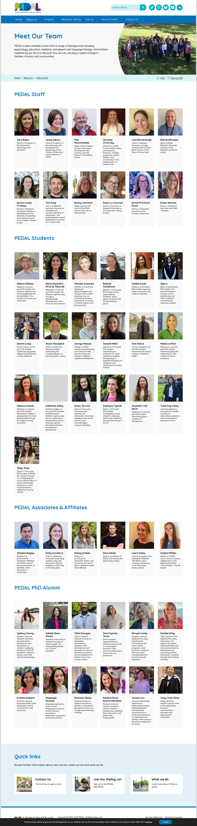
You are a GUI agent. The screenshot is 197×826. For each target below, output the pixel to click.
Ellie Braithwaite (169, 139)
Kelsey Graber (82, 553)
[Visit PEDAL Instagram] (159, 7)
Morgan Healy (139, 633)
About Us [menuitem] (31, 19)
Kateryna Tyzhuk (112, 405)
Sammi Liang (24, 343)
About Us (28, 78)
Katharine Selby (54, 405)
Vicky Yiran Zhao (169, 697)
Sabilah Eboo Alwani (53, 635)
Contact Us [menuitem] (132, 19)
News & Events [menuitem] (109, 19)
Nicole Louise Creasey (24, 204)
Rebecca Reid (168, 343)
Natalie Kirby (167, 633)
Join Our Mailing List (107, 779)
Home (17, 78)
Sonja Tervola (82, 405)
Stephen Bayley (25, 553)
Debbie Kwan (139, 283)
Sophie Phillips (168, 553)
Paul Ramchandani (81, 141)
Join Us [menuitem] (89, 19)
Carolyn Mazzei (82, 343)
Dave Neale (109, 553)
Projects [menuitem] (49, 19)
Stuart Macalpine (55, 343)
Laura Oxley (138, 553)
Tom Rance (138, 343)
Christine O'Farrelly (108, 141)
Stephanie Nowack (51, 699)
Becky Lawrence (83, 202)
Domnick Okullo (83, 697)
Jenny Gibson (53, 139)
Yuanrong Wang (169, 405)
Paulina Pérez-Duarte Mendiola (112, 699)
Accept (168, 822)
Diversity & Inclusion (174, 817)
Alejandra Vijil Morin (139, 407)
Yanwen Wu (138, 697)
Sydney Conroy (25, 633)
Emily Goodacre (54, 553)
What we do (160, 779)
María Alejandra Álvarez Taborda (55, 285)
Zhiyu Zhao (23, 468)
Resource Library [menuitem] (71, 19)
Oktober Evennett (84, 283)
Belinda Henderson (109, 285)
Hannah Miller (110, 343)
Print (163, 78)
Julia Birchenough (141, 139)
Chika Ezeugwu (82, 633)
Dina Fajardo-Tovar (110, 635)
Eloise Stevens (168, 202)
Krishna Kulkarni (26, 697)
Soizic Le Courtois (113, 202)
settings (151, 822)
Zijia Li (164, 283)
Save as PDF (177, 78)
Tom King (51, 202)
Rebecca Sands (25, 405)
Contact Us (43, 779)
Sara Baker (23, 139)
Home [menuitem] (18, 19)
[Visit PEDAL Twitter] (152, 7)
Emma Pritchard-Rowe (141, 204)
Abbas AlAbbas (25, 283)
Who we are (42, 78)
